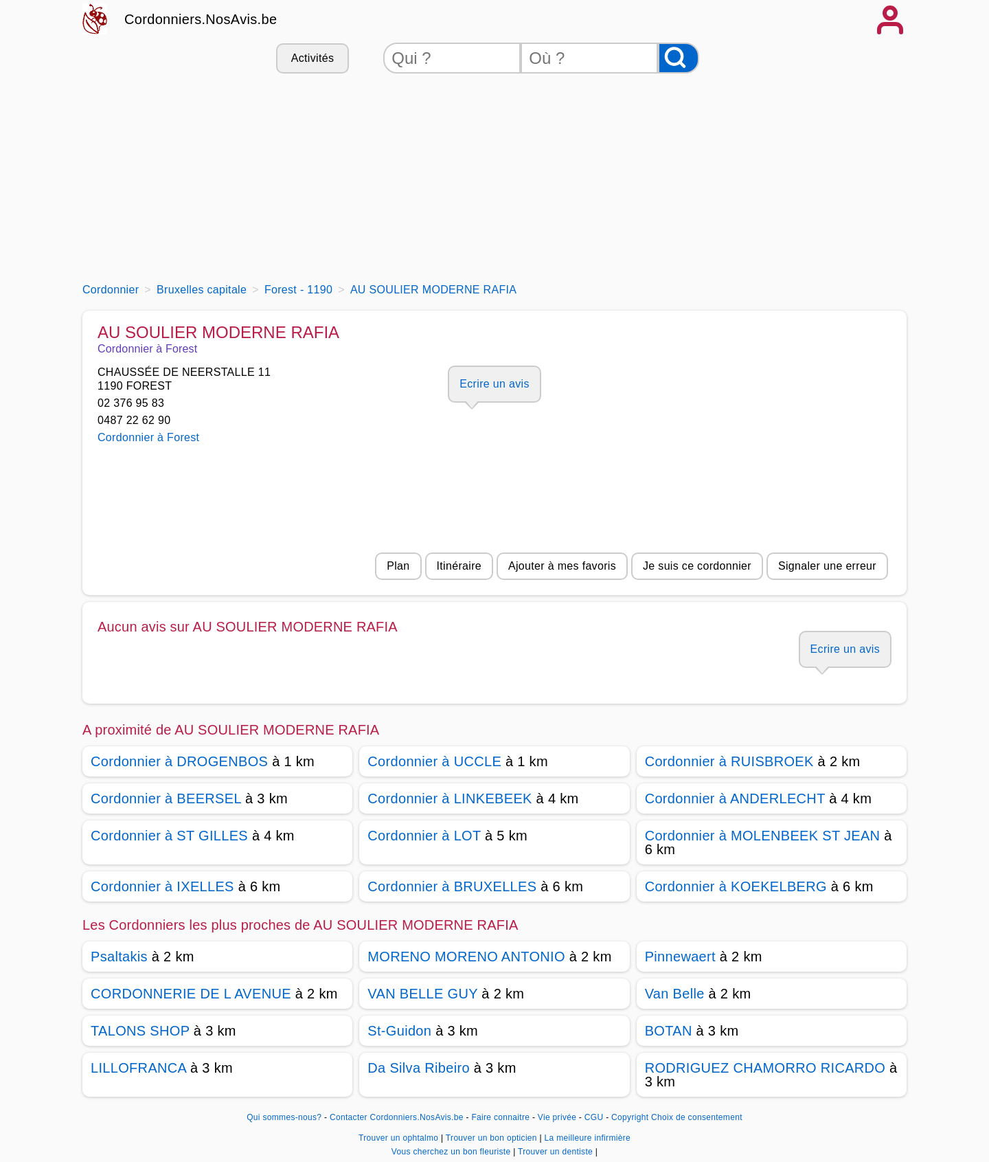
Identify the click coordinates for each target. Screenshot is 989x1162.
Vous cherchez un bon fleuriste (452, 1152)
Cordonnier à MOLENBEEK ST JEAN (762, 835)
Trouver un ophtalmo (400, 1138)
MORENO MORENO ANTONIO (466, 956)
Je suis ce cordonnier (697, 566)
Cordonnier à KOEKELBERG (736, 886)
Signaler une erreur (827, 566)
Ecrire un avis (494, 384)
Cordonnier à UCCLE (434, 761)
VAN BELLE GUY (422, 993)
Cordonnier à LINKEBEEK (449, 798)
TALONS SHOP (140, 1030)
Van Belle (675, 993)
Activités (312, 58)
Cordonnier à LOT (424, 835)
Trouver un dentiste (556, 1152)
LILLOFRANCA (138, 1067)
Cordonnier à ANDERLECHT (735, 798)
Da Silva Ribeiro (418, 1067)
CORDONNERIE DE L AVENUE (191, 993)
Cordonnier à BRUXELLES (451, 886)
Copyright (629, 1117)
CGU (594, 1117)
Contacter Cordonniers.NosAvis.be (397, 1117)
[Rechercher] (678, 58)
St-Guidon (399, 1030)
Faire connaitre (500, 1117)
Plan (398, 566)
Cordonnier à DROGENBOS (179, 761)
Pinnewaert (680, 956)
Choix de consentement (696, 1117)
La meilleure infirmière (587, 1138)
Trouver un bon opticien (493, 1138)
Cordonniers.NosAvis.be (200, 19)
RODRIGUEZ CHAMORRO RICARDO (765, 1067)
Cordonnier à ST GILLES (169, 835)
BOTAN (668, 1030)
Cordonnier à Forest (148, 437)
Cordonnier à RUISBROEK (729, 761)
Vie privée (557, 1117)
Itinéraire (459, 566)
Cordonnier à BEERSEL (166, 798)
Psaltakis (119, 956)
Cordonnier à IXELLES (162, 886)
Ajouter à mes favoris (562, 566)
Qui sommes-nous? (284, 1117)
